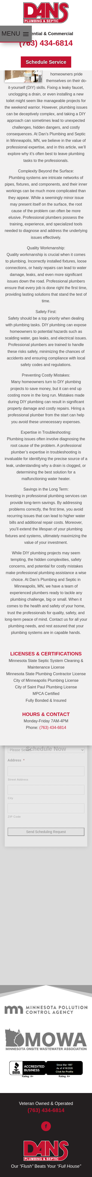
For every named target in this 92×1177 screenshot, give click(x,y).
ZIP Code (14, 763)
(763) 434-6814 (46, 43)
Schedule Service (46, 62)
